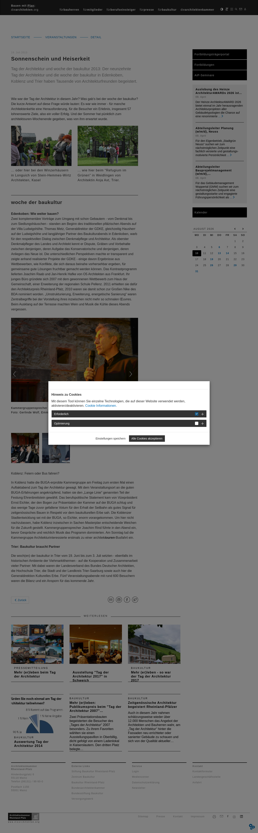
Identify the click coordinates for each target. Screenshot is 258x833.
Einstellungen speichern (111, 438)
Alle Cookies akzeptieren (146, 438)
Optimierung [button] (62, 423)
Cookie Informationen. (101, 405)
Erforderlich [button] (61, 414)
